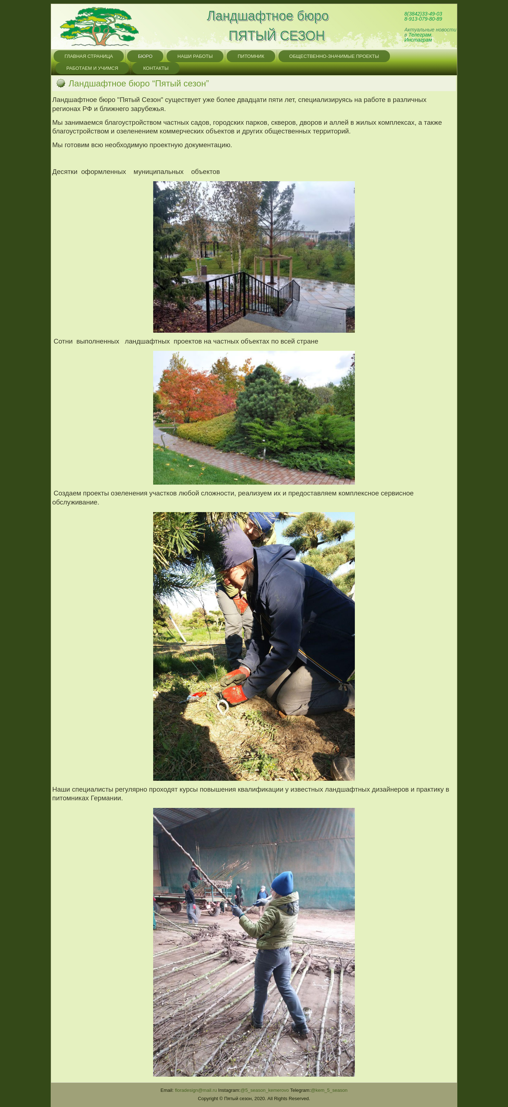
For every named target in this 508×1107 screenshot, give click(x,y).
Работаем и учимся (92, 68)
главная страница (88, 56)
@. (196, 1090)
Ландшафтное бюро (267, 15)
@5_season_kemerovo (264, 1090)
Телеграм (419, 35)
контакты (155, 68)
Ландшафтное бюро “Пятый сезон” (138, 83)
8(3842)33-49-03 (423, 14)
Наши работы (195, 56)
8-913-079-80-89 (423, 19)
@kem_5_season (329, 1090)
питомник (251, 56)
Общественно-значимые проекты (334, 56)
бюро (145, 56)
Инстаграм (418, 40)
